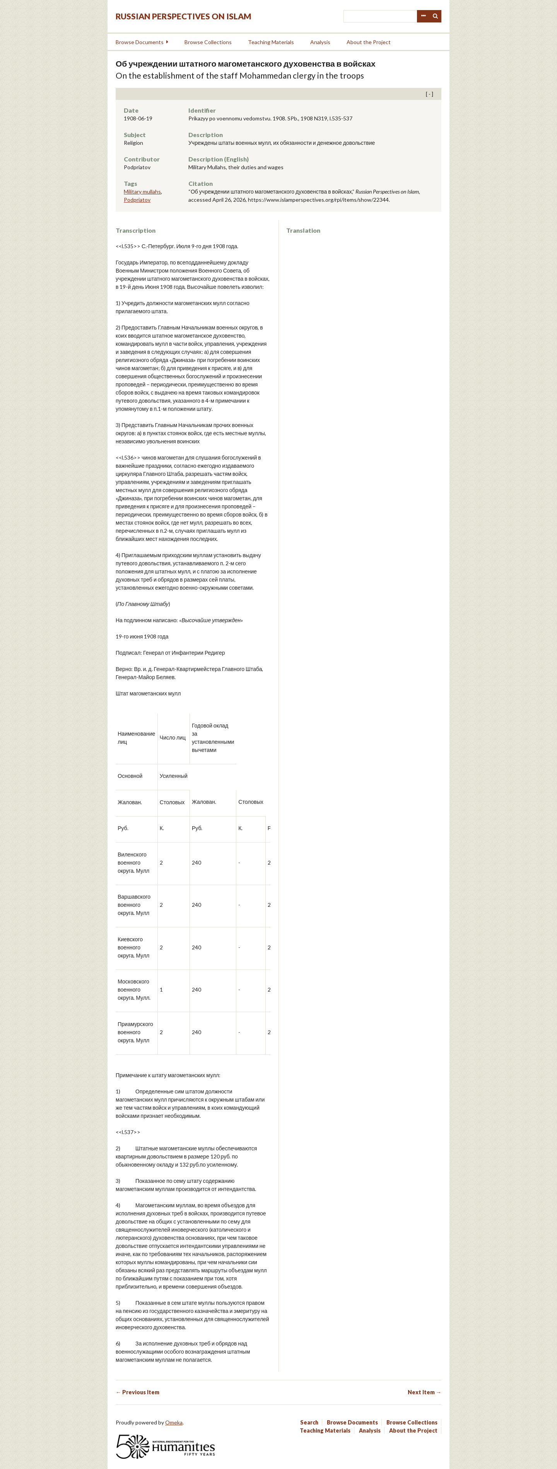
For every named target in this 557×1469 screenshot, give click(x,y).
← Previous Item (137, 1392)
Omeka (174, 1422)
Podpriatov (137, 199)
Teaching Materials (271, 42)
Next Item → (424, 1392)
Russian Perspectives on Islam (183, 16)
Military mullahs (142, 191)
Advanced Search (423, 16)
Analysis (320, 42)
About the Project (369, 42)
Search (435, 16)
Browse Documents (140, 42)
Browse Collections (208, 42)
